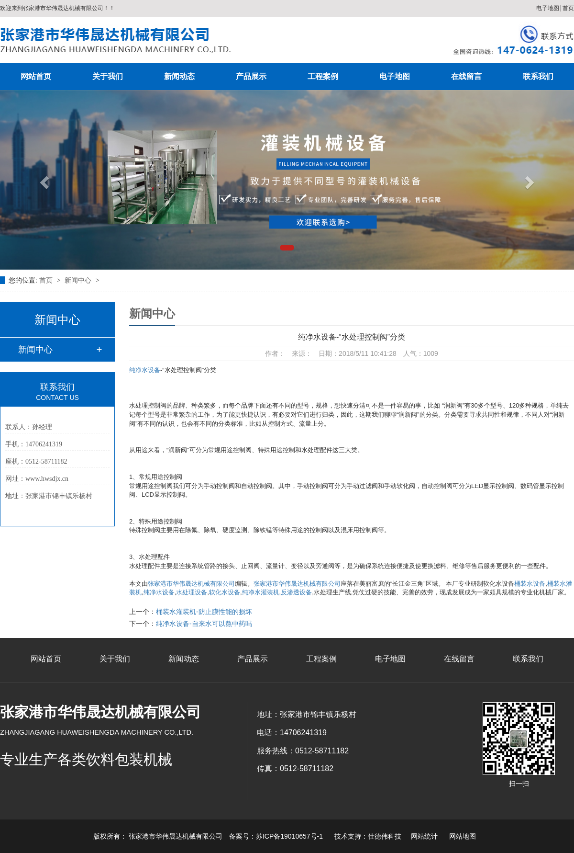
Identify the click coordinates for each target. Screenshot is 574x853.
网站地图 (462, 836)
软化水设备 (224, 592)
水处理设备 (191, 592)
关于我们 (107, 76)
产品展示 (251, 76)
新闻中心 (79, 280)
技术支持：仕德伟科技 (367, 836)
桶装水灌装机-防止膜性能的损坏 (204, 611)
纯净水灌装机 (260, 592)
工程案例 (323, 76)
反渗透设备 (296, 592)
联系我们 (538, 76)
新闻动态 (179, 76)
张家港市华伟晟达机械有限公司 (191, 583)
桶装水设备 (529, 583)
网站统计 (424, 836)
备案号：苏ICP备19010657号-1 (276, 836)
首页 (568, 8)
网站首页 (36, 76)
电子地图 (547, 8)
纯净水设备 (144, 370)
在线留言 (466, 76)
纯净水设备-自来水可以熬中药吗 (204, 623)
